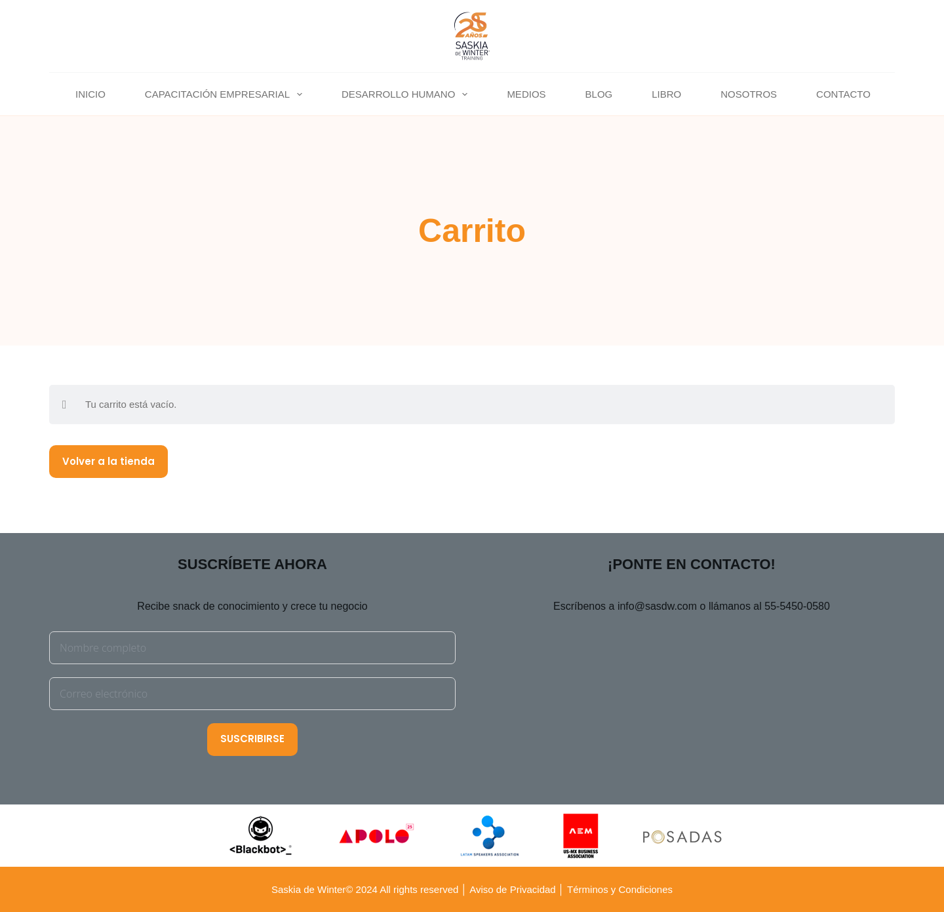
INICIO (90, 94)
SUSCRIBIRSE (252, 738)
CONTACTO (843, 94)
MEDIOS (526, 94)
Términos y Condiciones (618, 889)
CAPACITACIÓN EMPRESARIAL (226, 94)
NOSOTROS (748, 94)
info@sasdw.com (657, 606)
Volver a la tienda (108, 461)
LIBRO (666, 94)
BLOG (599, 94)
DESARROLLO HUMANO (407, 94)
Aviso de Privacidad (512, 889)
